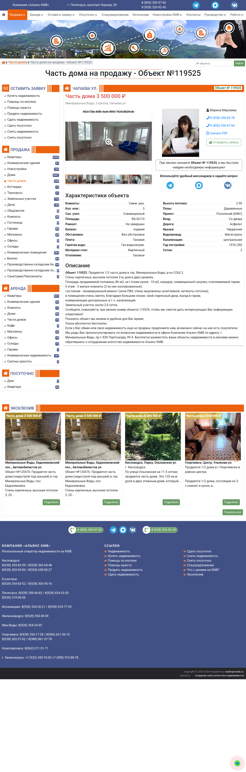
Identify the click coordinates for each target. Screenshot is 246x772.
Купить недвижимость (124, 556)
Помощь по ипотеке (122, 560)
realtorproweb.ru (234, 671)
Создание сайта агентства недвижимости (219, 675)
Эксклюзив (140, 15)
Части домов (17, 62)
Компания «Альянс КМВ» (31, 5)
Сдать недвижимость (123, 574)
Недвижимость (119, 551)
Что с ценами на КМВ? (203, 570)
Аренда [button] (37, 15)
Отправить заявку (224, 142)
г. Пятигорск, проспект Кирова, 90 (92, 5)
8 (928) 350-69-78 (220, 118)
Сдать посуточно (199, 551)
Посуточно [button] (88, 15)
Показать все (232, 512)
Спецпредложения (115, 15)
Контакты (193, 15)
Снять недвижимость (202, 556)
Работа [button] (237, 15)
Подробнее (51, 502)
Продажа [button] (17, 15)
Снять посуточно (199, 560)
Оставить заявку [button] (61, 15)
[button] (108, 139)
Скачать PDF (217, 133)
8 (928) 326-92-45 (154, 7)
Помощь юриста (119, 565)
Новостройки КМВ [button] (168, 15)
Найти (240, 63)
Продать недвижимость (125, 570)
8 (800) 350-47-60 (154, 2)
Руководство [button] (215, 15)
